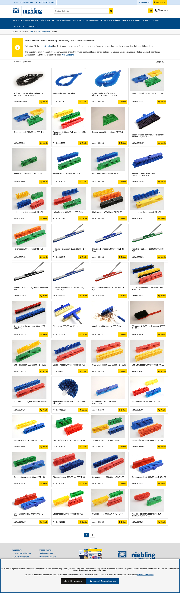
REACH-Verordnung (20, 557)
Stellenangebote (46, 553)
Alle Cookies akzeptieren (73, 581)
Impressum (17, 550)
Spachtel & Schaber (131, 20)
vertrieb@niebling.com (23, 2)
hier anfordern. (68, 55)
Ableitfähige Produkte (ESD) (26, 20)
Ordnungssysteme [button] (92, 20)
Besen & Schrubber (43, 32)
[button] (158, 11)
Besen (54, 32)
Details (44, 102)
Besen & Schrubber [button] (61, 20)
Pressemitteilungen (47, 557)
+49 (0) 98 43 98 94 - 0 (45, 2)
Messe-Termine (46, 550)
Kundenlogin (159, 2)
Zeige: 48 (161, 62)
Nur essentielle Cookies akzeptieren (103, 581)
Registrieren (144, 2)
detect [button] (76, 20)
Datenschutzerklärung (21, 553)
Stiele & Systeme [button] (150, 20)
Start (31, 32)
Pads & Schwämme (112, 20)
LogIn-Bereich (46, 46)
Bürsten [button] (45, 20)
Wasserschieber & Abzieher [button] (25, 26)
